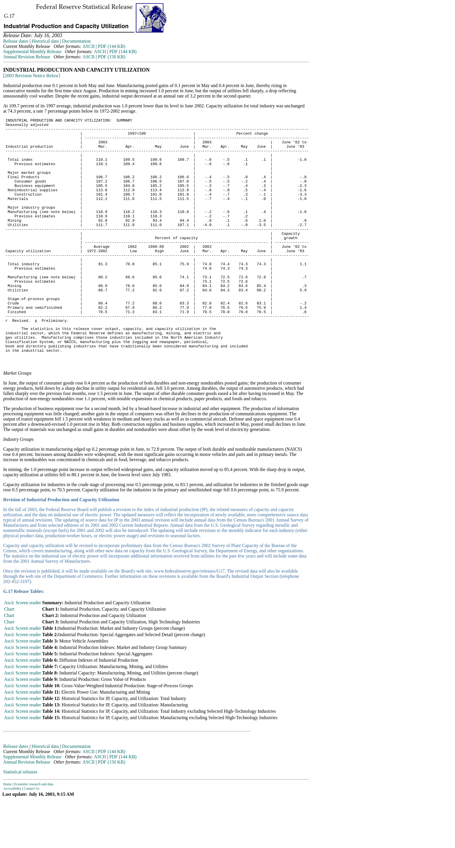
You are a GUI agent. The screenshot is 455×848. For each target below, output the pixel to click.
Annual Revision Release (26, 56)
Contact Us (31, 837)
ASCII (88, 46)
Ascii (9, 651)
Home (7, 833)
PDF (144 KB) (111, 46)
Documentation (76, 41)
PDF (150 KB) (111, 56)
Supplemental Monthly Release (32, 51)
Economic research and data (33, 833)
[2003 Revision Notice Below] (31, 75)
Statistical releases (20, 820)
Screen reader (28, 651)
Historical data (45, 41)
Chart (9, 657)
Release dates (15, 41)
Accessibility (12, 837)
